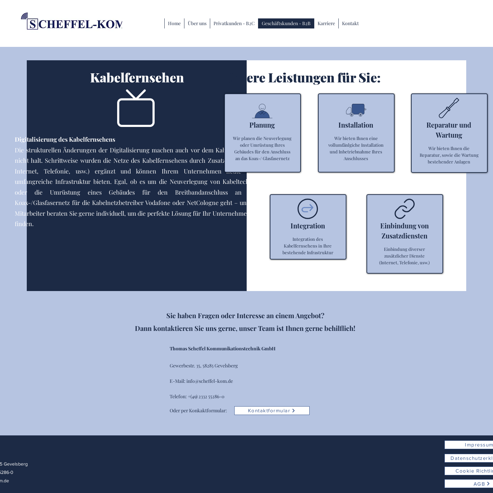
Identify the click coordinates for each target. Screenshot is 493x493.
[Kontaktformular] (272, 410)
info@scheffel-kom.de (209, 381)
